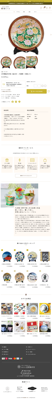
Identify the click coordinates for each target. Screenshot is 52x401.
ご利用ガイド (29, 346)
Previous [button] (1, 34)
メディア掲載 (5, 349)
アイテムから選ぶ (8, 94)
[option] (26, 34)
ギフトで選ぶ (7, 96)
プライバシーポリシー (31, 349)
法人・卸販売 (29, 351)
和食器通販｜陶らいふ (26, 397)
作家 (24, 11)
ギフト (35, 11)
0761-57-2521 (37, 1)
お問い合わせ (5, 354)
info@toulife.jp (27, 373)
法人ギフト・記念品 (15, 96)
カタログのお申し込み (31, 354)
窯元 (29, 11)
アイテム (18, 11)
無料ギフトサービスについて (26, 175)
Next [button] (51, 34)
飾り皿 (14, 94)
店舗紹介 (5, 346)
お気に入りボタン (49, 91)
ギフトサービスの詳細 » (6, 89)
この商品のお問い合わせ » (6, 91)
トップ (2, 94)
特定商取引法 (5, 351)
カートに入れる (37, 91)
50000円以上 (13, 97)
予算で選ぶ (7, 97)
